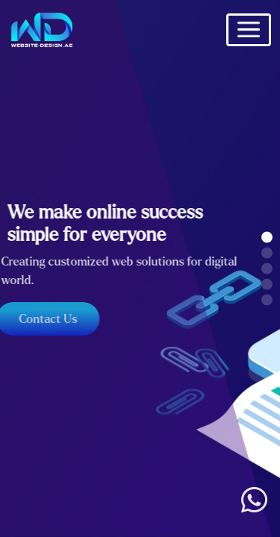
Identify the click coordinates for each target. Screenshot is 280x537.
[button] (267, 237)
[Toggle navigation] (248, 29)
